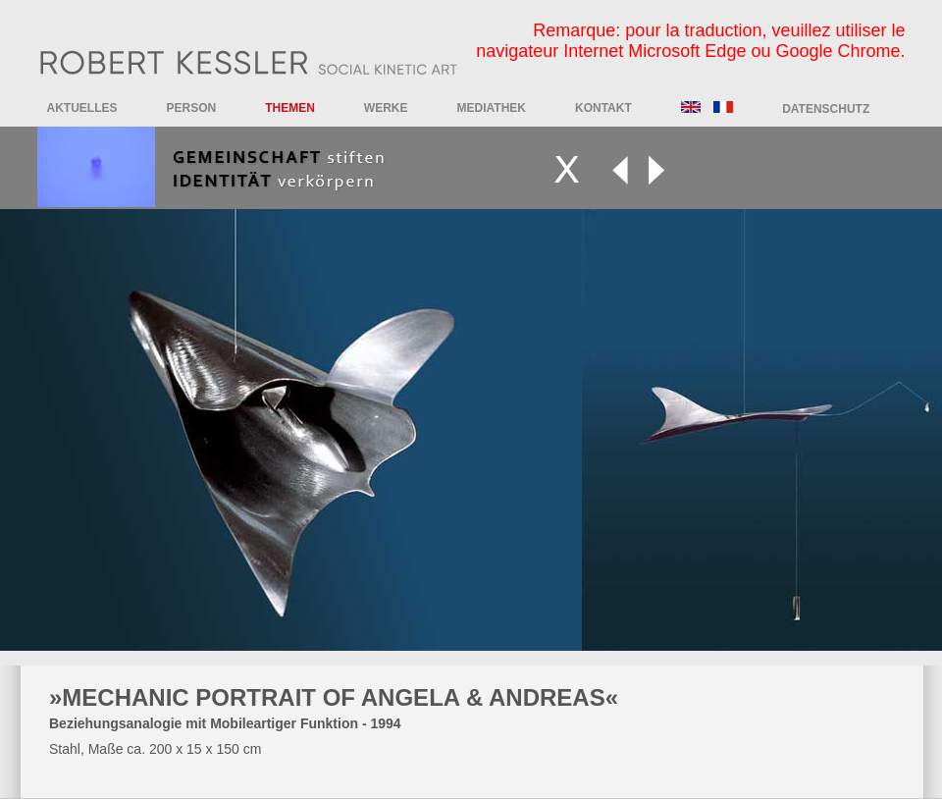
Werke (386, 108)
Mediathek (491, 108)
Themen (290, 108)
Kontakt (603, 108)
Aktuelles (82, 108)
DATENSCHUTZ (825, 109)
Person (192, 108)
